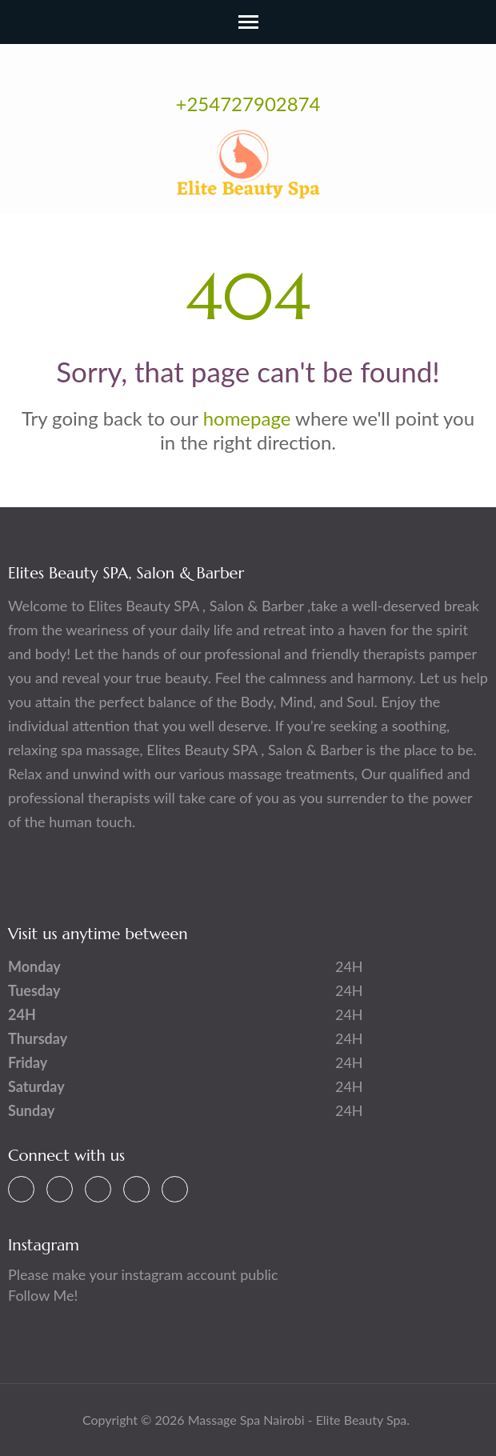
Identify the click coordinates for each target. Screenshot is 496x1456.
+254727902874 (248, 103)
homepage (247, 418)
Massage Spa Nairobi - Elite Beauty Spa (297, 1419)
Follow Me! (43, 1295)
